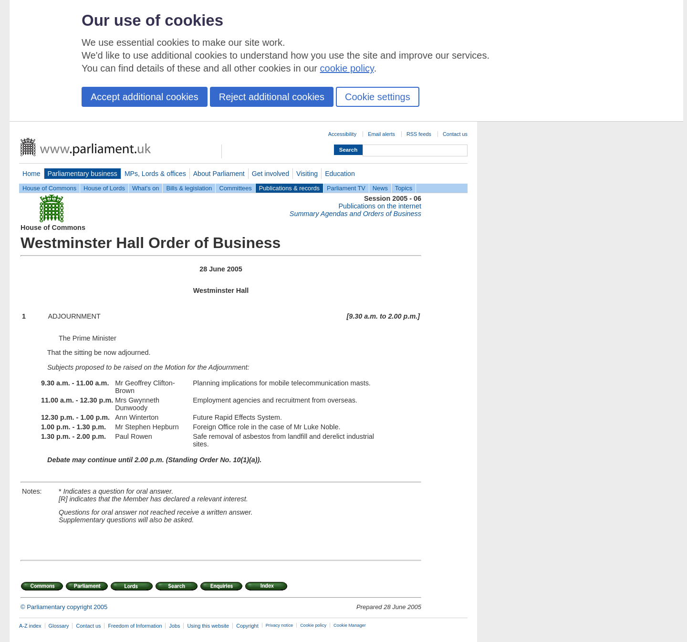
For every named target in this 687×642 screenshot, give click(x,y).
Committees (235, 188)
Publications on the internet (379, 206)
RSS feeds (418, 134)
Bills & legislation (189, 188)
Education (340, 173)
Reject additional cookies (271, 97)
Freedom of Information (135, 626)
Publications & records (289, 188)
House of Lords (104, 188)
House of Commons (49, 188)
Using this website (208, 626)
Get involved (270, 173)
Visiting (307, 173)
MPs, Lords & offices (155, 173)
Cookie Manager (349, 625)
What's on (145, 188)
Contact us (455, 134)
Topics (403, 188)
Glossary (59, 626)
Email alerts (381, 134)
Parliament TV (346, 188)
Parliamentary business (82, 173)
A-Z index (30, 626)
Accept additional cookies (144, 97)
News (380, 188)
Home (31, 173)
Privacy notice (279, 625)
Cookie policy (313, 625)
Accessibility (342, 134)
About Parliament (219, 173)
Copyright (247, 626)
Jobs (174, 626)
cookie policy (347, 68)
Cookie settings (377, 97)
